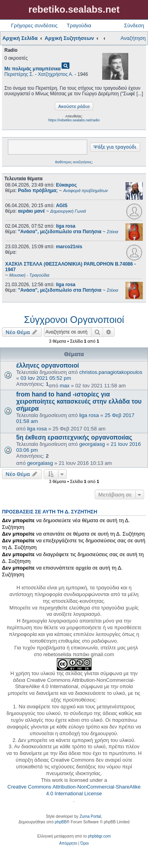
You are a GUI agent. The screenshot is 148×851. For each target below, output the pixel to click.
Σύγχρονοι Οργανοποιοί (74, 319)
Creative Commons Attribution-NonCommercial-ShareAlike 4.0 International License (74, 790)
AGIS (61, 205)
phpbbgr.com (99, 836)
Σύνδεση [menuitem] (134, 25)
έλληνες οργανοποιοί (47, 365)
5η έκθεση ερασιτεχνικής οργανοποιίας (74, 437)
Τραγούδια (79, 25)
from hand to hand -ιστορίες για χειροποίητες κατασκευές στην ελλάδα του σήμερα (79, 401)
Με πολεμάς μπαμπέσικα (32, 69)
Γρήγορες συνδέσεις (34, 25)
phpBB (61, 822)
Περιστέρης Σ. (19, 74)
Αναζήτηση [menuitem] (133, 38)
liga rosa (65, 226)
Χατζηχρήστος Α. (55, 74)
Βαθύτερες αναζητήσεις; (74, 162)
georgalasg (92, 444)
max (64, 386)
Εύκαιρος (66, 185)
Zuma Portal (90, 816)
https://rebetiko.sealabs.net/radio (73, 120)
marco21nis (69, 246)
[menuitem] (68, 843)
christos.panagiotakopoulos (110, 372)
